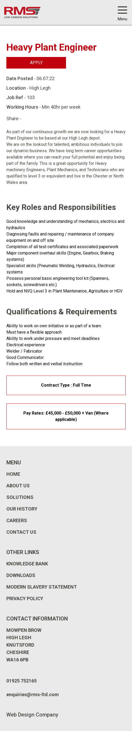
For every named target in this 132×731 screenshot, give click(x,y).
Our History (21, 509)
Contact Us (21, 532)
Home (13, 474)
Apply (36, 62)
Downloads (20, 575)
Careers (16, 520)
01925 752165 (21, 681)
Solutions (19, 497)
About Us (18, 485)
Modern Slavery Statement (41, 587)
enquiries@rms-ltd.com (32, 694)
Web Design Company (32, 714)
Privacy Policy (24, 598)
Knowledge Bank (27, 563)
